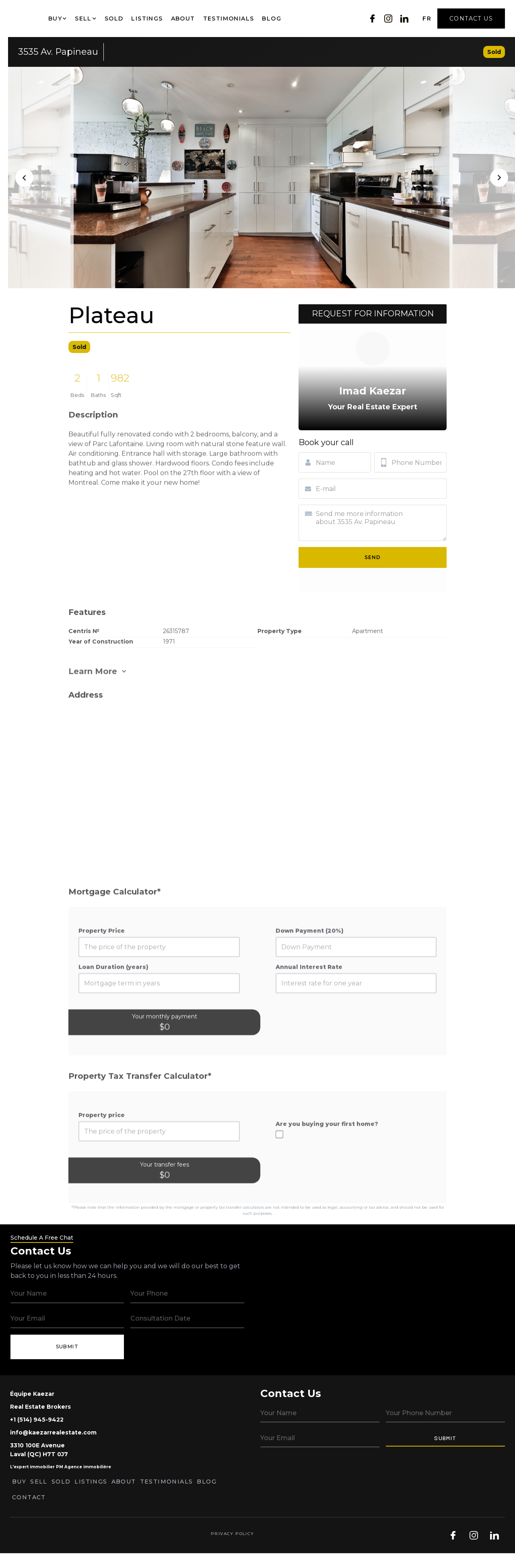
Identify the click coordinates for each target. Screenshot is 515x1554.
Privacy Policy (232, 1533)
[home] (22, 18)
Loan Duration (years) (113, 995)
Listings (147, 18)
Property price (101, 1143)
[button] (57, 18)
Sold (114, 18)
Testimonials (228, 18)
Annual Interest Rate (309, 995)
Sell (38, 1481)
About (183, 18)
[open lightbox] (261, 177)
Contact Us (471, 18)
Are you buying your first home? (327, 1152)
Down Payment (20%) (310, 958)
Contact (29, 1497)
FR (426, 18)
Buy (19, 1481)
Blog (271, 18)
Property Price (101, 958)
